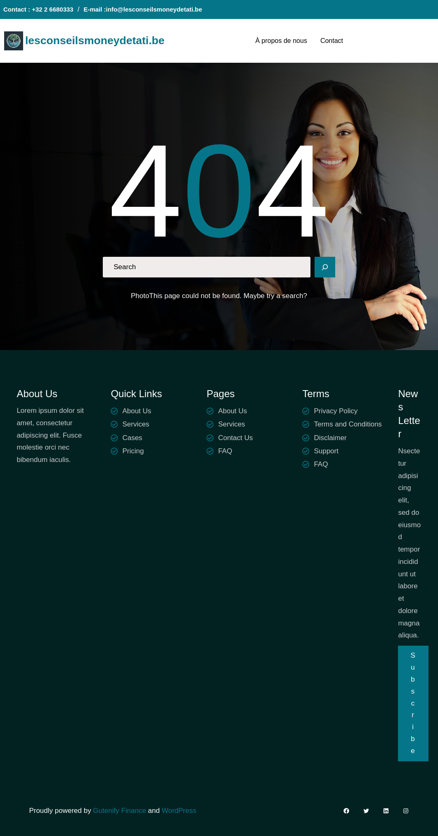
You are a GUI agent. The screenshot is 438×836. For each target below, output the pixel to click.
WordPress (179, 811)
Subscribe (413, 703)
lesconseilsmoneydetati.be (94, 40)
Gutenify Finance (120, 811)
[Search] (325, 267)
